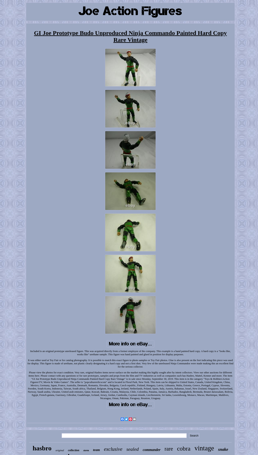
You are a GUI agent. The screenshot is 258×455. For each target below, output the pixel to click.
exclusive (113, 449)
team (96, 450)
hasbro (42, 448)
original (59, 450)
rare (168, 449)
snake (223, 449)
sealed (132, 449)
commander (151, 450)
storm (86, 450)
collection (73, 450)
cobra (183, 448)
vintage (204, 448)
